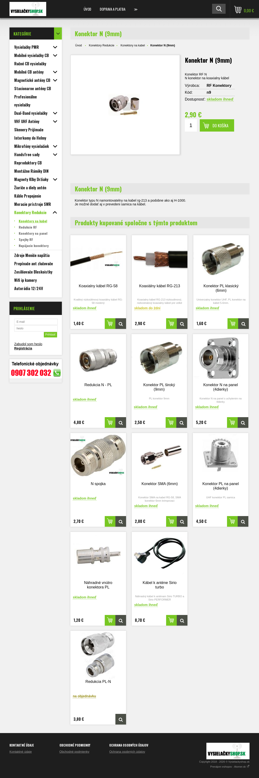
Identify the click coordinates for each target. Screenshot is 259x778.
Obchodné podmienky (74, 751)
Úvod (87, 9)
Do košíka (220, 125)
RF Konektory (219, 86)
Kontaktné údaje (20, 751)
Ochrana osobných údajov (127, 751)
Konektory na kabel (133, 45)
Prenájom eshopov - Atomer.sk (230, 766)
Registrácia (23, 348)
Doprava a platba (112, 9)
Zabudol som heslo (28, 344)
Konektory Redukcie (101, 45)
